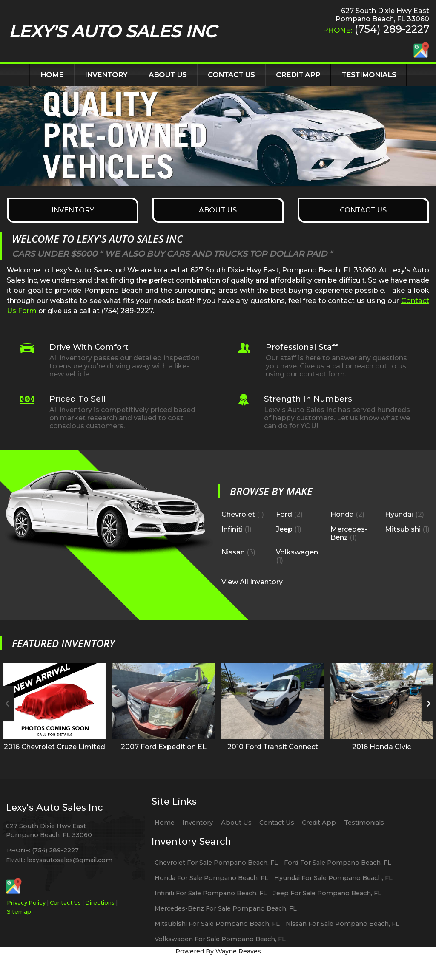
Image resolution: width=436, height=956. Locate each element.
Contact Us (65, 902)
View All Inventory (252, 581)
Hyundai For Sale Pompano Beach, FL (333, 878)
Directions (100, 902)
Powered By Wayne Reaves (218, 951)
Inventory (197, 822)
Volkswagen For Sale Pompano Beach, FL (220, 939)
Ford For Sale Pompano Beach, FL (337, 862)
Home (165, 822)
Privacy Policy (26, 902)
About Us (236, 822)
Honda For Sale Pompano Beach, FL (211, 878)
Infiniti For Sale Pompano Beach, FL (211, 893)
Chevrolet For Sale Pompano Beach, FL (216, 862)
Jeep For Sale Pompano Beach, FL (327, 893)
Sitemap (19, 911)
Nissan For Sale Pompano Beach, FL (342, 924)
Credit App (319, 822)
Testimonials (364, 822)
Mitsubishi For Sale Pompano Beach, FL (217, 924)
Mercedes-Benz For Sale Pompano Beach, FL (226, 908)
